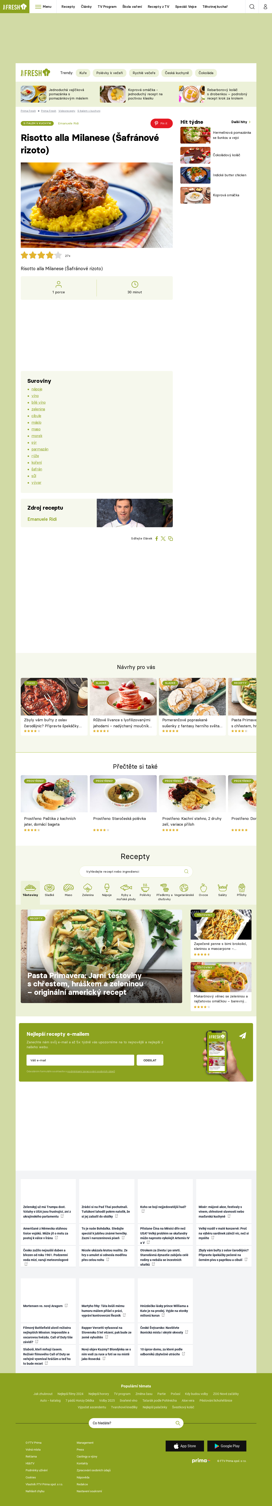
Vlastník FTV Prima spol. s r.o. (44, 1484)
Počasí (175, 1394)
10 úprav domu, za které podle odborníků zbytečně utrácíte (162, 1352)
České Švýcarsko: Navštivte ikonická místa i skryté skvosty (164, 1330)
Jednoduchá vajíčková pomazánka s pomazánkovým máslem (68, 94)
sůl (33, 475)
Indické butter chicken (229, 175)
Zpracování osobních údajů (94, 1470)
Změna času (144, 1394)
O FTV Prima (33, 1442)
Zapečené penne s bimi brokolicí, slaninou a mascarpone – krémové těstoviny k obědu (220, 949)
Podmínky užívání (36, 1470)
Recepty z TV (158, 6)
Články (86, 6)
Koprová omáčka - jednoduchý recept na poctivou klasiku (145, 94)
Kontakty (82, 1463)
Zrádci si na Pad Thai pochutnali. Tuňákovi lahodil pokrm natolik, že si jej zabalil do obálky (106, 1211)
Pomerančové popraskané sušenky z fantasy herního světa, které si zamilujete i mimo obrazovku (191, 723)
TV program (122, 1394)
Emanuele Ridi (68, 123)
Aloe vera (188, 1400)
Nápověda (83, 1477)
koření (36, 462)
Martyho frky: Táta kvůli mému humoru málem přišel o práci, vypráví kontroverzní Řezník (104, 1310)
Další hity (239, 122)
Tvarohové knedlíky (124, 1407)
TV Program (107, 6)
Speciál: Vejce (186, 6)
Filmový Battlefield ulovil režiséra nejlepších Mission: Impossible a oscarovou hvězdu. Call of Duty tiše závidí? (48, 1335)
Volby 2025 (107, 1400)
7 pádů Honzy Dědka (80, 1400)
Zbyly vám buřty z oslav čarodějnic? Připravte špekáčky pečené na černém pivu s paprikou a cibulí (54, 723)
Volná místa (33, 1449)
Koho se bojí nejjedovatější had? (163, 1209)
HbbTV (30, 1463)
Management (85, 1442)
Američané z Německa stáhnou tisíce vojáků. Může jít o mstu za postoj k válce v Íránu (45, 1233)
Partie (161, 1394)
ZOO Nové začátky (226, 1394)
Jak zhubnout (43, 1394)
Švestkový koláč (183, 1407)
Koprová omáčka (226, 195)
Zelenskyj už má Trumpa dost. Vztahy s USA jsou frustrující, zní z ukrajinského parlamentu (47, 1211)
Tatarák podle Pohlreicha (159, 1400)
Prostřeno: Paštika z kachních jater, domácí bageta (50, 821)
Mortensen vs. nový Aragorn (45, 1306)
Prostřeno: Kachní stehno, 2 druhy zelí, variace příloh (192, 821)
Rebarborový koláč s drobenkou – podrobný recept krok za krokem (227, 94)
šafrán (36, 469)
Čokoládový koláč (226, 155)
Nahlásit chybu (35, 1491)
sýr (34, 442)
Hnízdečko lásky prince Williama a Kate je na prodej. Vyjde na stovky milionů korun (164, 1310)
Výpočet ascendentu (92, 1407)
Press (80, 1449)
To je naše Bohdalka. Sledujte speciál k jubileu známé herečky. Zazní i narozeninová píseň (104, 1233)
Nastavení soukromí (89, 1491)
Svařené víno (128, 1400)
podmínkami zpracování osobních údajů (91, 1071)
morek (36, 435)
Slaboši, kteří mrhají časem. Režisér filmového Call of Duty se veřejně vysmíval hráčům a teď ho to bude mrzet (47, 1356)
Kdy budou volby (196, 1394)
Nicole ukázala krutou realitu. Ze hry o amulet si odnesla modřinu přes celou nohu (105, 1255)
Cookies (31, 1477)
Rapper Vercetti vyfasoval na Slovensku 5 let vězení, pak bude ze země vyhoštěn (107, 1332)
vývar (36, 482)
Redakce (82, 1484)
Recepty (68, 6)
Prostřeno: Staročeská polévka (119, 818)
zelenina (38, 409)
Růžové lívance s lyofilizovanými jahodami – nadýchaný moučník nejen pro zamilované (121, 723)
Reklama (31, 1456)
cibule (36, 415)
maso (35, 429)
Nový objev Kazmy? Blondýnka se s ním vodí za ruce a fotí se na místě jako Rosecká (106, 1354)
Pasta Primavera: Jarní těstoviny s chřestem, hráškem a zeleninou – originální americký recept (85, 984)
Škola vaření (132, 6)
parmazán (39, 449)
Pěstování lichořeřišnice (216, 1400)
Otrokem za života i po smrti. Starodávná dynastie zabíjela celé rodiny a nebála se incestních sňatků (164, 1257)
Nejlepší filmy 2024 (70, 1394)
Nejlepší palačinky (155, 1407)
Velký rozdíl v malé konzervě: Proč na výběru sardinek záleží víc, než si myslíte (224, 1233)
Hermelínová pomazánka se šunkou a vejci (232, 135)
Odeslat (150, 1060)
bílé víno (38, 402)
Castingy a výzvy (87, 1456)
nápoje (36, 389)
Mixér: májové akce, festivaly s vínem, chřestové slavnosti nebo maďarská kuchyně (221, 1211)
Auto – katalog (50, 1400)
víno (35, 395)
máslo (36, 422)
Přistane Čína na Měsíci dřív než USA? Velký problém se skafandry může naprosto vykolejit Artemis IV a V (165, 1236)
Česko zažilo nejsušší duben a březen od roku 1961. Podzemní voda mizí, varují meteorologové (45, 1257)
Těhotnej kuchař (215, 6)
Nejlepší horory (99, 1394)
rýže (35, 455)
